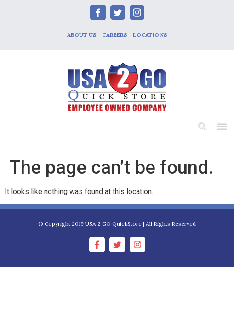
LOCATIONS (150, 34)
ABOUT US (82, 34)
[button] (221, 126)
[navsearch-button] (203, 128)
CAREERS (114, 34)
